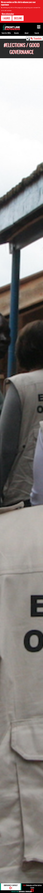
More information (8, 13)
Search (37, 33)
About (26, 33)
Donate (16, 33)
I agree (6, 18)
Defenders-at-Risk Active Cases (32, 886)
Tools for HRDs (6, 33)
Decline (18, 18)
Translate (38, 38)
